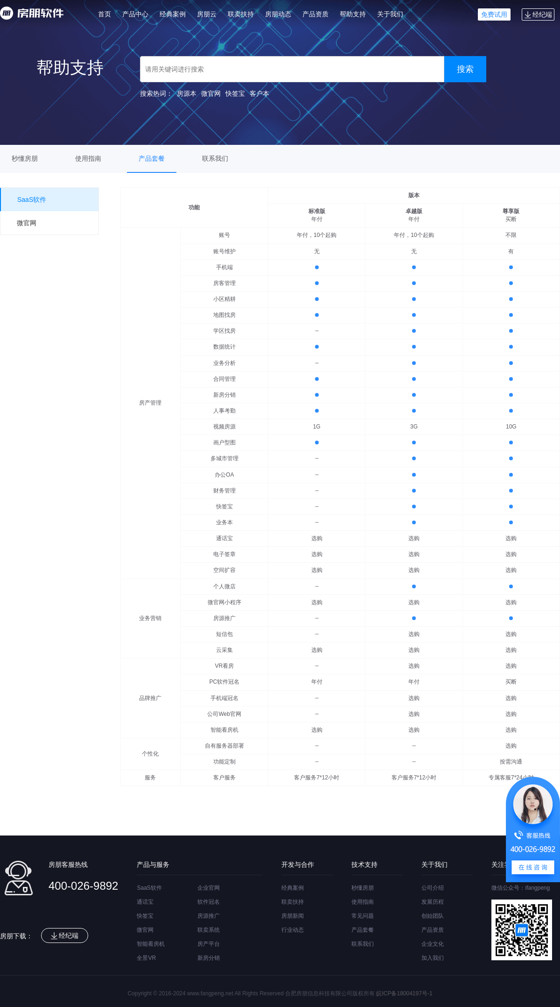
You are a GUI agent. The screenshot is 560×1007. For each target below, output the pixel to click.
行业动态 (292, 930)
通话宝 (145, 902)
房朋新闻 (292, 916)
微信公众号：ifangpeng (520, 888)
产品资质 (315, 14)
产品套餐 (152, 158)
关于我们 (390, 14)
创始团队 (432, 916)
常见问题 (362, 916)
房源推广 (208, 916)
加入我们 (432, 958)
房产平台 (208, 944)
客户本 (259, 93)
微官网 (211, 93)
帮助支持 (353, 14)
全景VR (146, 958)
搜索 (465, 69)
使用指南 (88, 158)
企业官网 (208, 888)
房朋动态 (278, 14)
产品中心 (135, 14)
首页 (104, 14)
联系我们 (215, 158)
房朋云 (207, 14)
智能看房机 (151, 944)
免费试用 (494, 14)
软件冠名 (208, 902)
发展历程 (432, 902)
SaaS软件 (149, 888)
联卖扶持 (241, 14)
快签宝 (235, 93)
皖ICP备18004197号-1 (404, 993)
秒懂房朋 (25, 158)
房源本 (186, 93)
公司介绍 (432, 888)
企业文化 (432, 944)
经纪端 (538, 14)
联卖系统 (208, 930)
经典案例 (173, 14)
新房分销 (208, 958)
